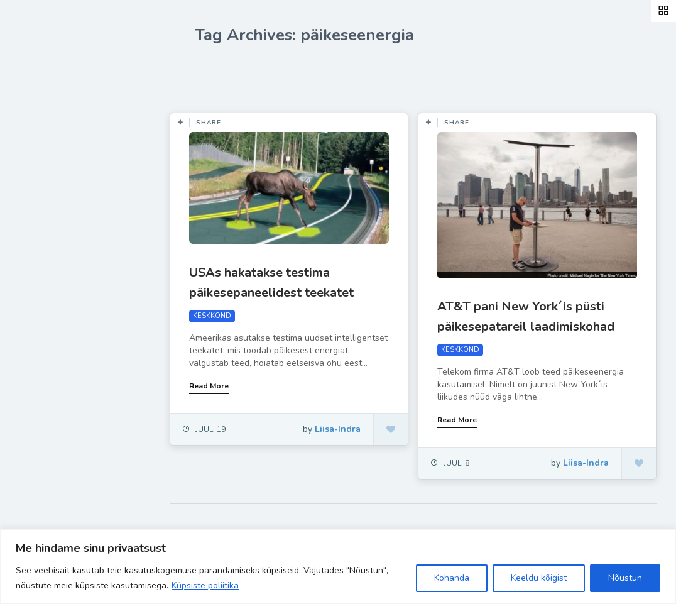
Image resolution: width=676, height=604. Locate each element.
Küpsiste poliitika (205, 585)
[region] (338, 566)
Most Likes (219, 88)
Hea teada (52, 306)
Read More (209, 386)
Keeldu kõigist (539, 578)
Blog (37, 160)
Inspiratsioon (58, 218)
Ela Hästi (48, 248)
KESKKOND (212, 316)
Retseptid (50, 189)
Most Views (290, 88)
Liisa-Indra (52, 277)
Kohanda (451, 578)
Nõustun (625, 578)
